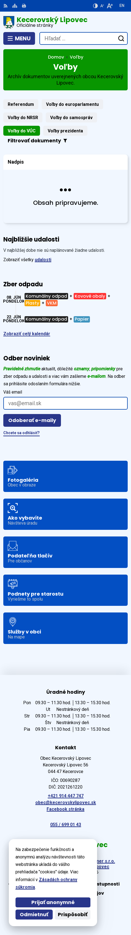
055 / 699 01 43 (65, 824)
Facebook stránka (65, 809)
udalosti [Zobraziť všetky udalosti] (43, 259)
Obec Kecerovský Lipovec (81, 866)
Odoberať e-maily (32, 420)
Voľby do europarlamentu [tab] (72, 104)
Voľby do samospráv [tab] (71, 117)
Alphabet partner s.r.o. (91, 861)
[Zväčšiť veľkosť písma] (109, 6)
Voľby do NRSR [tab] (23, 117)
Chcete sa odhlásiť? (21, 433)
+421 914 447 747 (66, 795)
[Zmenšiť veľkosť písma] (102, 6)
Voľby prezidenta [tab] (65, 130)
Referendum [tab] (21, 104)
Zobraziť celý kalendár (26, 333)
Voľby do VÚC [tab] (22, 130)
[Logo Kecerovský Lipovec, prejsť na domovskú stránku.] (65, 22)
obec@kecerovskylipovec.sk (65, 802)
